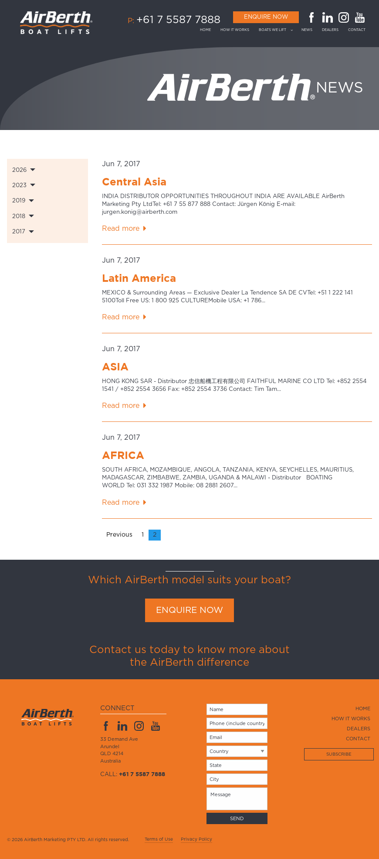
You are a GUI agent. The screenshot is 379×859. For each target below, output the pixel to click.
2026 (19, 170)
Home (205, 30)
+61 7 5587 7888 (178, 20)
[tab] (47, 170)
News (306, 30)
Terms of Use (159, 839)
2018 (18, 216)
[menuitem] (208, 30)
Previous (119, 535)
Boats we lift (272, 30)
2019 (18, 201)
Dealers (330, 30)
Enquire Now (266, 17)
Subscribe (339, 754)
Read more (120, 228)
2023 (19, 185)
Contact (356, 30)
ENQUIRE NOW (189, 610)
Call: (132, 774)
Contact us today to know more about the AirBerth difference (189, 656)
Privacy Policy (196, 839)
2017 (18, 232)
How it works (234, 30)
